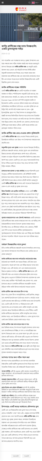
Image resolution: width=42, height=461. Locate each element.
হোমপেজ (19, 30)
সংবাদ (26, 30)
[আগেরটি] (15, 456)
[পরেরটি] (26, 456)
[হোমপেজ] (21, 9)
